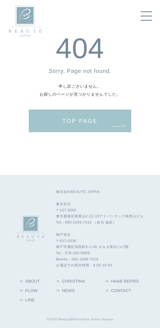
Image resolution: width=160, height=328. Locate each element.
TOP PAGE (80, 121)
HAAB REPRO (125, 281)
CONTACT (121, 290)
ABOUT (32, 281)
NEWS (68, 290)
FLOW (31, 290)
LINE (30, 299)
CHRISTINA (73, 281)
